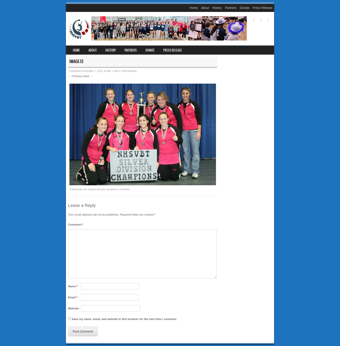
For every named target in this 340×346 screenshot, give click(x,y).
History (217, 8)
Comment (75, 224)
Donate (244, 8)
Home (194, 8)
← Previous (75, 76)
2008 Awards (129, 71)
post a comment (120, 189)
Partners (230, 8)
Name (73, 286)
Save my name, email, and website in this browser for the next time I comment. (124, 319)
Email (72, 297)
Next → (88, 76)
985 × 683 (112, 71)
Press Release (262, 8)
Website (73, 308)
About (205, 8)
